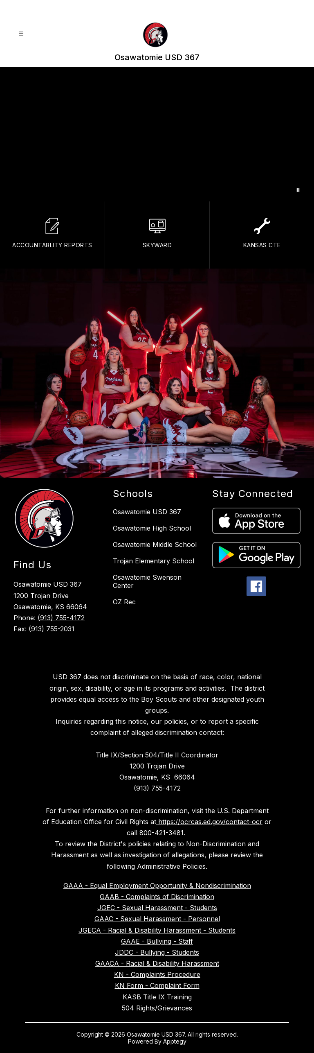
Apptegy (174, 1041)
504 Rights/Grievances (157, 1008)
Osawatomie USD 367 (147, 512)
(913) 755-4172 (61, 618)
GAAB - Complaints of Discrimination (157, 897)
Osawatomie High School (152, 528)
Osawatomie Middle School (155, 544)
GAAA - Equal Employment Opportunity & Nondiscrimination (157, 885)
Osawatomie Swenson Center (147, 581)
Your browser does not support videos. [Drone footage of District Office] (157, 134)
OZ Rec (124, 602)
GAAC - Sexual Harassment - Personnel (157, 919)
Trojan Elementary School (153, 561)
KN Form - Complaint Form (157, 985)
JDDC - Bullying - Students (157, 952)
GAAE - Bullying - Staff (157, 941)
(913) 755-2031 (51, 629)
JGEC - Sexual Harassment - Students (157, 908)
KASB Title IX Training (157, 997)
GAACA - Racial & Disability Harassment (157, 963)
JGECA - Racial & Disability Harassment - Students (157, 930)
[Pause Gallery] (298, 190)
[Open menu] (21, 33)
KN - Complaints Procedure (157, 974)
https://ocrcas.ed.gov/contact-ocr (209, 822)
